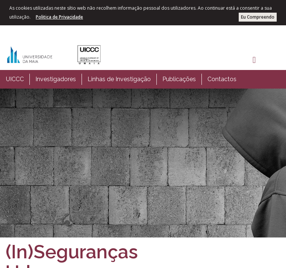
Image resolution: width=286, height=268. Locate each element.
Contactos (221, 79)
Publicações (179, 79)
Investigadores (55, 79)
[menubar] (121, 79)
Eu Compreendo (257, 17)
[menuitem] (14, 79)
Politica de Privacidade (59, 17)
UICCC (15, 79)
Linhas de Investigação (119, 79)
